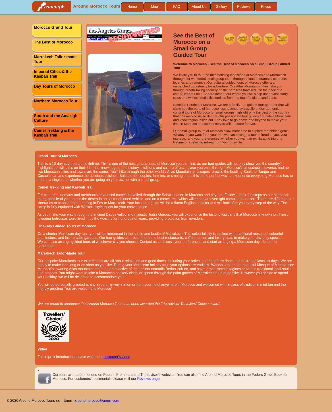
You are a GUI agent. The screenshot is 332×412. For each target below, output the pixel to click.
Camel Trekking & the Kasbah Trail (54, 132)
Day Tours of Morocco (54, 86)
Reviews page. (149, 379)
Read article (98, 39)
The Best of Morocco (53, 42)
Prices (266, 6)
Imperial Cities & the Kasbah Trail (53, 74)
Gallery (221, 6)
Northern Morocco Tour (55, 101)
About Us (199, 6)
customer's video (117, 357)
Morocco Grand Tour (53, 27)
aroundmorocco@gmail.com (97, 400)
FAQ (176, 6)
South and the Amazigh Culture (55, 118)
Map (154, 6)
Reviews (243, 6)
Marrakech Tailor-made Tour (55, 59)
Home (132, 6)
